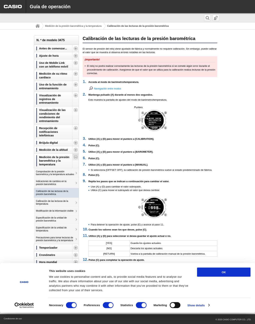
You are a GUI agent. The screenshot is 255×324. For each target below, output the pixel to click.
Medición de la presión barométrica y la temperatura (73, 26)
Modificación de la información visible (54, 211)
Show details (196, 316)
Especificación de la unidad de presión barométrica (51, 219)
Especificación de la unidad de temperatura (51, 229)
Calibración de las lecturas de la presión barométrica (52, 192)
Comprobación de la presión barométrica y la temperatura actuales (55, 173)
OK (224, 283)
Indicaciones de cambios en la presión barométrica (51, 183)
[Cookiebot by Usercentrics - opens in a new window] (24, 317)
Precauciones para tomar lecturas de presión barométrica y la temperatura (54, 239)
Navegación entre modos (107, 88)
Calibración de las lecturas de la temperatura (52, 202)
